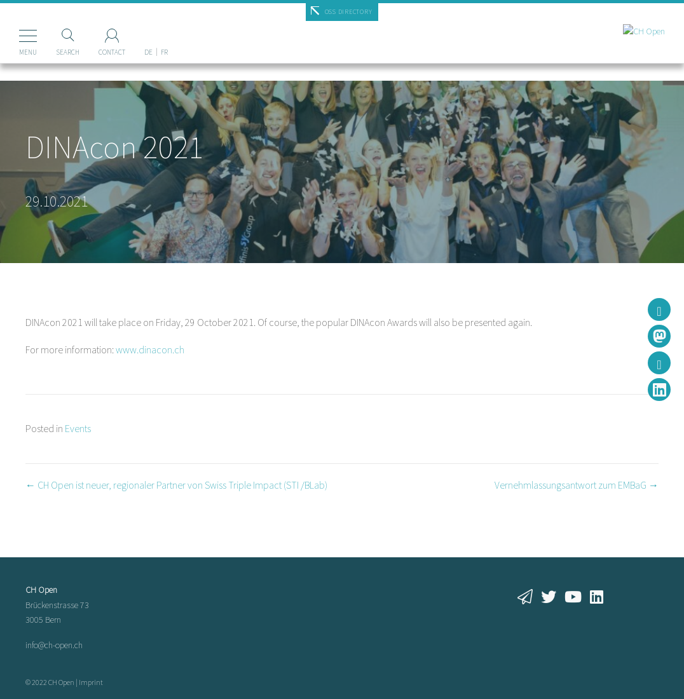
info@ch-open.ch (54, 645)
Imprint (91, 682)
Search (67, 52)
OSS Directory (349, 12)
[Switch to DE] (148, 31)
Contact (112, 52)
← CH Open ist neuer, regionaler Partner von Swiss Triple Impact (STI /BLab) (176, 484)
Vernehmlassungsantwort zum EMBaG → (577, 484)
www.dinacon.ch (150, 349)
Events (78, 428)
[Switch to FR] (164, 31)
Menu (28, 52)
